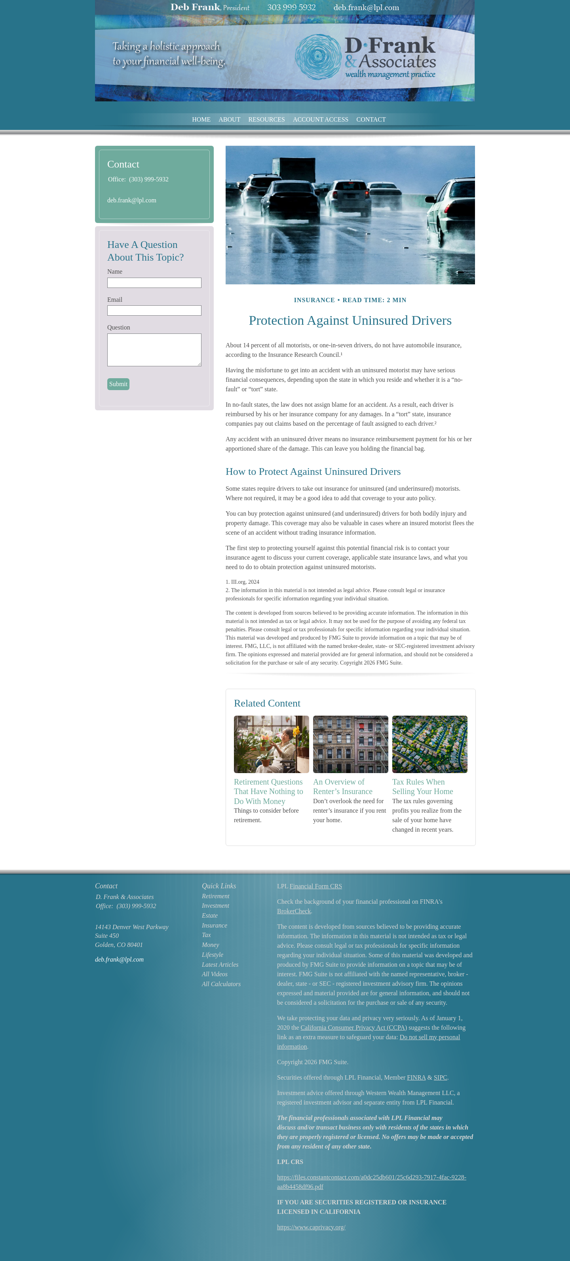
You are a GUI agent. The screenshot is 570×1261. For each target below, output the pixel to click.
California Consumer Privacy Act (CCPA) (354, 1027)
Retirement (216, 896)
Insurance (214, 925)
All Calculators (221, 984)
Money (210, 944)
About (229, 119)
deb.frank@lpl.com (131, 200)
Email (114, 299)
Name (114, 271)
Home (201, 119)
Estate (210, 915)
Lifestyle (212, 954)
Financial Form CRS (316, 886)
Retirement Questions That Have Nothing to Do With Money (268, 791)
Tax (206, 934)
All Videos (215, 974)
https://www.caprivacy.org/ (311, 1227)
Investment (215, 905)
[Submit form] (118, 384)
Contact (371, 119)
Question (118, 327)
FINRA (416, 1077)
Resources (266, 119)
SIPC (440, 1077)
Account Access (321, 119)
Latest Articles (220, 964)
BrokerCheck (294, 911)
